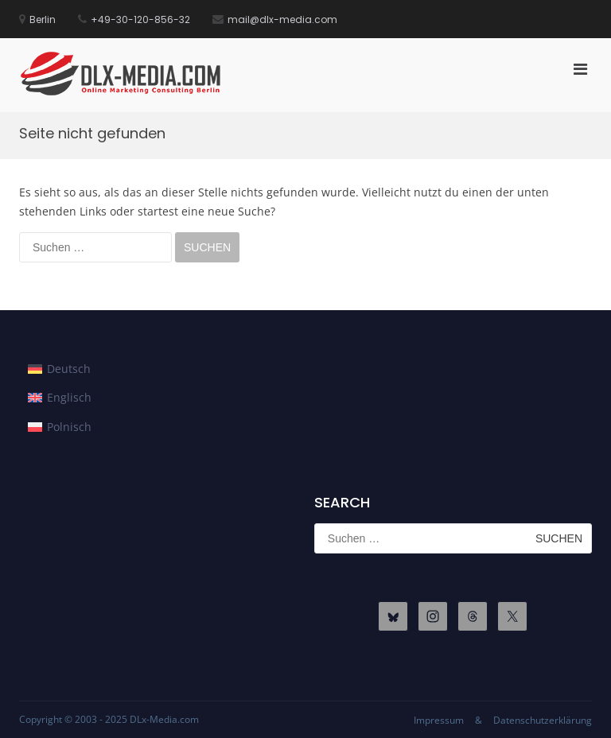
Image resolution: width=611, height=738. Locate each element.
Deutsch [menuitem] (69, 368)
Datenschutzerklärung (542, 720)
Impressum (439, 720)
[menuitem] (59, 369)
